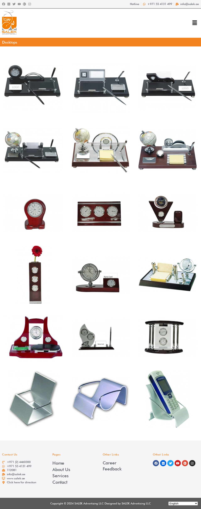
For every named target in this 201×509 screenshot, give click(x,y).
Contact (59, 482)
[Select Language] (183, 503)
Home (58, 463)
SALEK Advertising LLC (89, 503)
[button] (195, 23)
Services (60, 475)
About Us (61, 469)
